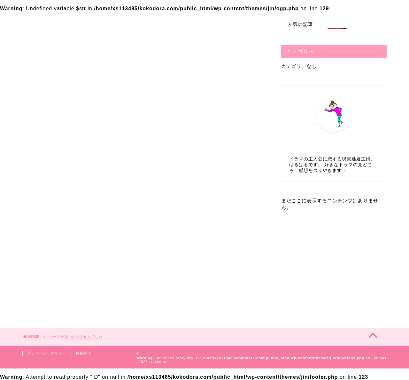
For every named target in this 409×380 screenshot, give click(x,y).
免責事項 (83, 353)
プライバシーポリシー (46, 353)
